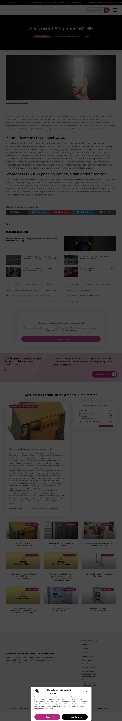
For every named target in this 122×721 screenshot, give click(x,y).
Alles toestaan (47, 717)
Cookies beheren (74, 717)
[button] (86, 691)
